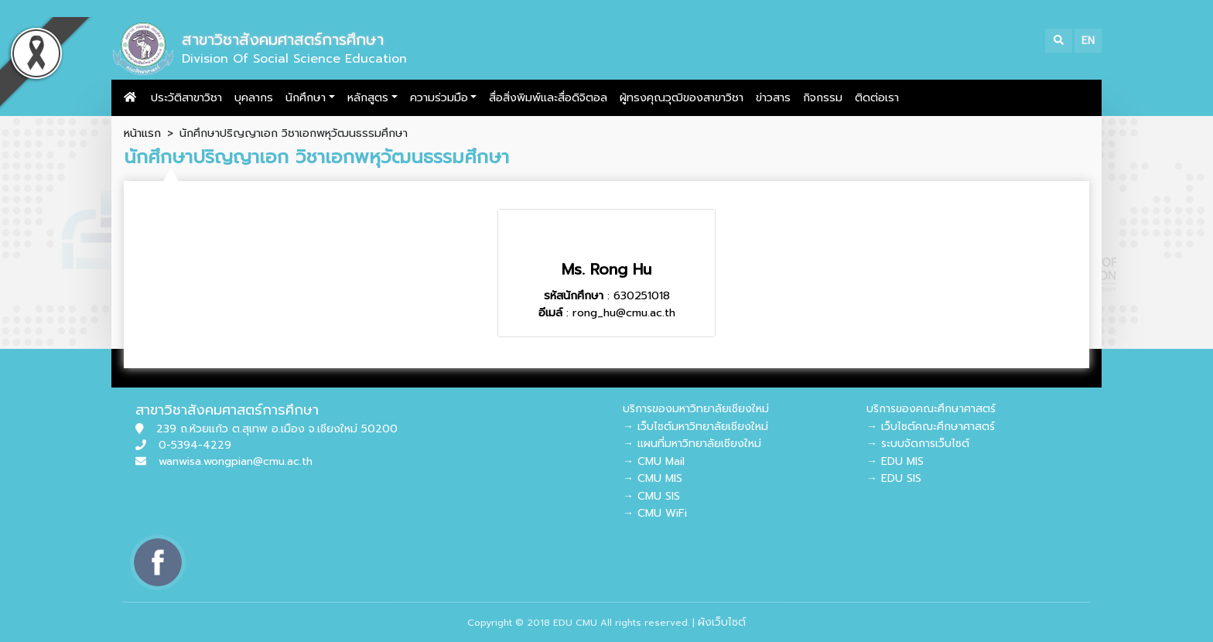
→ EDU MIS (895, 461)
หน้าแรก (142, 133)
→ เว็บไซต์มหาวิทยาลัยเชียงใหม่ (695, 426)
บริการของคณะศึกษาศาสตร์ (931, 409)
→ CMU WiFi (655, 513)
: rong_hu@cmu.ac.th (606, 312)
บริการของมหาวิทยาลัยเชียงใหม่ (696, 409)
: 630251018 (607, 295)
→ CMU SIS (651, 496)
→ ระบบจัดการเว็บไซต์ (917, 443)
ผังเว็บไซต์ (722, 622)
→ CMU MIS (652, 478)
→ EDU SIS (893, 478)
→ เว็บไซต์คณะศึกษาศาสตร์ (930, 426)
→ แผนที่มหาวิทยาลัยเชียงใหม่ (692, 443)
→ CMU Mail (654, 461)
